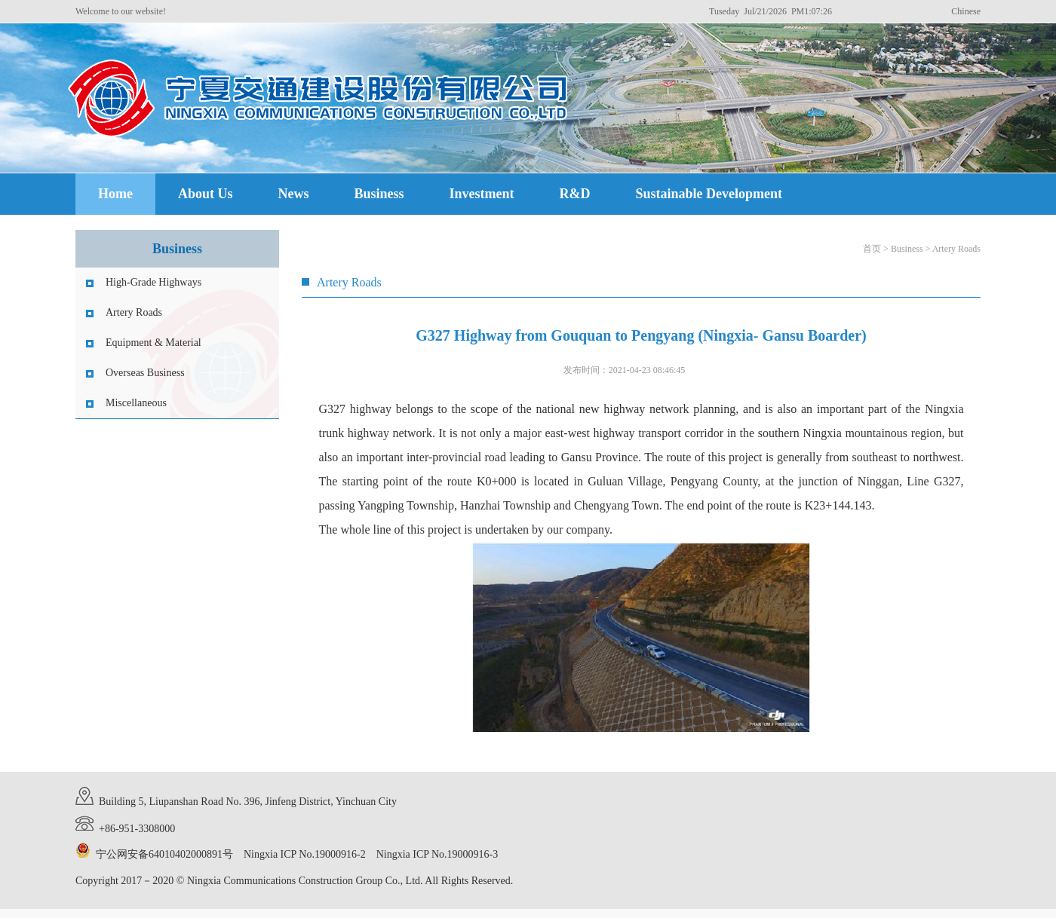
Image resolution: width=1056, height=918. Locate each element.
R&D (575, 193)
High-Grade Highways (153, 282)
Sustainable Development (709, 193)
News (293, 193)
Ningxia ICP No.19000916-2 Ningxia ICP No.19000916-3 (371, 854)
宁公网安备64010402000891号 (164, 854)
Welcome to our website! (120, 11)
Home (115, 193)
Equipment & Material (153, 342)
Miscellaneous (136, 403)
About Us (205, 193)
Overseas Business (145, 372)
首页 (872, 248)
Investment (482, 193)
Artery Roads (134, 312)
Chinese (966, 11)
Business (379, 193)
